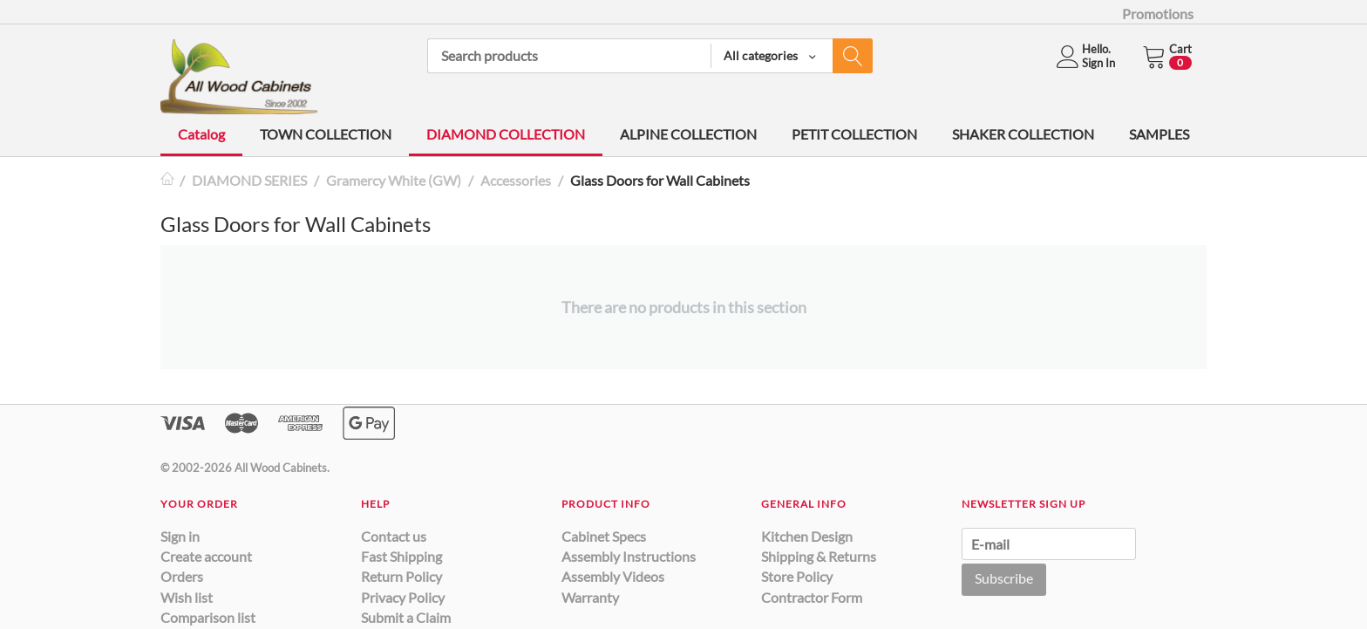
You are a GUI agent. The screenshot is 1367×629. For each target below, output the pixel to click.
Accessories (515, 180)
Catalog (201, 134)
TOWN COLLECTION (325, 134)
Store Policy (797, 576)
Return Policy (401, 576)
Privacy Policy (403, 597)
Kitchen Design (807, 536)
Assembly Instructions (628, 556)
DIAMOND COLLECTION (505, 134)
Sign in (180, 536)
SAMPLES (1159, 134)
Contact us (393, 536)
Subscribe (1004, 578)
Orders (181, 576)
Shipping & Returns (818, 556)
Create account (206, 556)
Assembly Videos (612, 576)
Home (167, 180)
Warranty (590, 597)
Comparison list (207, 617)
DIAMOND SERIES (249, 180)
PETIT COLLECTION (854, 134)
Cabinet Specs (603, 536)
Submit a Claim (406, 617)
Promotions (1158, 13)
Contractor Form (811, 597)
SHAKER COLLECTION (1023, 134)
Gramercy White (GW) (393, 180)
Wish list (186, 597)
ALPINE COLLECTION (688, 134)
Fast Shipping (401, 556)
